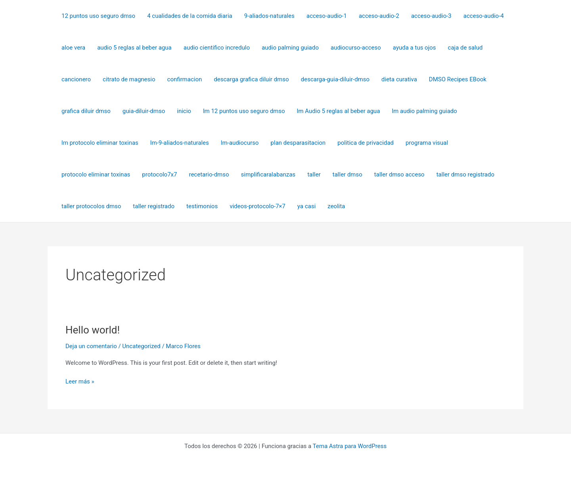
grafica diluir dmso (86, 111)
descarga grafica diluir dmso (251, 79)
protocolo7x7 (159, 174)
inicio (184, 111)
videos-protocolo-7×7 (258, 206)
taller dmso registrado (465, 174)
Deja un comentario (91, 346)
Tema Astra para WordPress (350, 446)
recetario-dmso (209, 174)
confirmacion (184, 79)
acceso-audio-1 (327, 15)
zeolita (336, 206)
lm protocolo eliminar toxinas (99, 142)
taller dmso (347, 174)
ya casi (306, 206)
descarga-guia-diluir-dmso (335, 79)
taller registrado (153, 206)
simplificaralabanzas (268, 174)
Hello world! (92, 330)
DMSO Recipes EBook (458, 79)
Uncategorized (141, 346)
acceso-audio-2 (379, 15)
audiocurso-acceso (356, 47)
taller (313, 174)
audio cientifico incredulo (217, 47)
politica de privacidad (365, 142)
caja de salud (465, 47)
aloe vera (73, 47)
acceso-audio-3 (431, 15)
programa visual (427, 142)
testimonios (202, 206)
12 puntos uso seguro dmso (98, 15)
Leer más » (79, 381)
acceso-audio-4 (484, 15)
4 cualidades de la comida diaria (189, 15)
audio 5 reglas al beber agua (134, 47)
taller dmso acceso (399, 174)
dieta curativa (399, 79)
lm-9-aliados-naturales (179, 142)
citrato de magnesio (129, 79)
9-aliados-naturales (269, 15)
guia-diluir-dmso (144, 111)
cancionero (76, 79)
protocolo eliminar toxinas (95, 174)
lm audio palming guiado (424, 111)
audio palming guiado (290, 47)
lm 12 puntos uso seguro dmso (244, 111)
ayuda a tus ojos (414, 47)
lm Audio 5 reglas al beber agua (338, 111)
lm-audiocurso (240, 142)
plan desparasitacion (298, 142)
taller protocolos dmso (91, 206)
